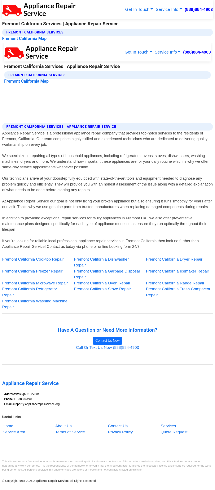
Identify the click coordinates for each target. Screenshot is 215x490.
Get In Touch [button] (137, 9)
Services (168, 426)
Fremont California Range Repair (175, 283)
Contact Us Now (107, 340)
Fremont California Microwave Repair (35, 283)
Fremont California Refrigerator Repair (29, 292)
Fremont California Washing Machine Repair (34, 304)
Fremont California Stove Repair (102, 289)
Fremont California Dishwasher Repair (101, 262)
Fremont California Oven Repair (102, 283)
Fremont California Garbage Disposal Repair (107, 274)
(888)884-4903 (199, 9)
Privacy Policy (120, 432)
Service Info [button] (167, 9)
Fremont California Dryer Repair (174, 259)
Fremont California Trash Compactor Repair (178, 292)
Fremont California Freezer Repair (32, 271)
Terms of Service (70, 432)
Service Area (14, 432)
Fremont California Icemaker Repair (177, 271)
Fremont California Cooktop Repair (33, 259)
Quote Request (174, 432)
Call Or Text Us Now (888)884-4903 (107, 347)
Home (8, 426)
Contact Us (118, 426)
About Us (63, 426)
